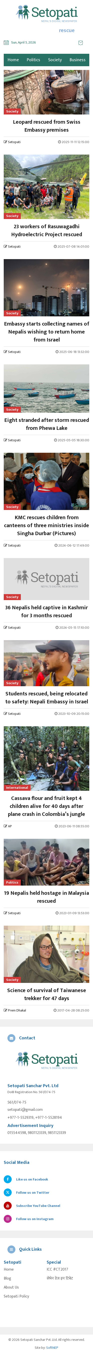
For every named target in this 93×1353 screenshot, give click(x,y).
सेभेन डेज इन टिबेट (60, 1278)
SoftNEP (52, 1348)
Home (9, 1269)
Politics (33, 60)
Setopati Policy (16, 1296)
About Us (11, 1287)
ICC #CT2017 (57, 1269)
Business (78, 60)
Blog (7, 1278)
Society (55, 60)
